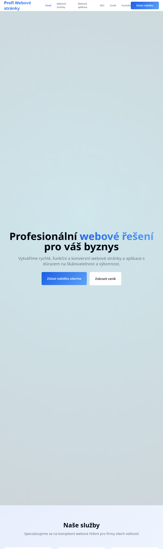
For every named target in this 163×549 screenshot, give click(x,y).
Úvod (48, 5)
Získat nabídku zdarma (64, 278)
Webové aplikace (82, 5)
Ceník (113, 5)
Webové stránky (61, 5)
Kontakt (126, 5)
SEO (102, 5)
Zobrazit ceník (105, 279)
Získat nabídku (144, 5)
